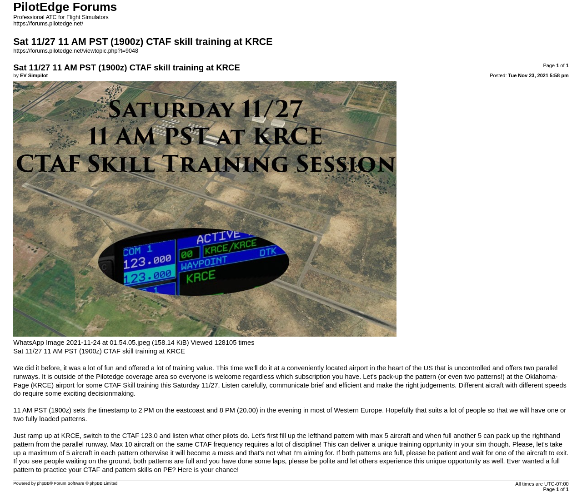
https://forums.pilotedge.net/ (48, 23)
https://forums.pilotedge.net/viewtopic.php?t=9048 (75, 51)
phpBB (43, 483)
